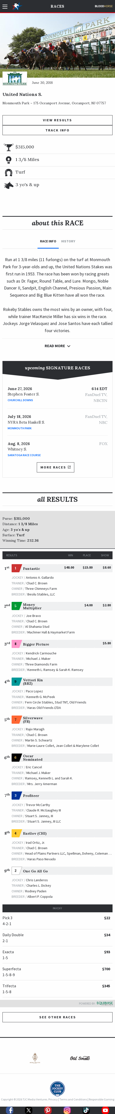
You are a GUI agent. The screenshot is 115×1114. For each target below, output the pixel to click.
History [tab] (68, 241)
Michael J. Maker (38, 658)
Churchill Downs (20, 400)
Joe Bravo (33, 615)
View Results (57, 120)
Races (57, 6)
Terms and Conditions (73, 1099)
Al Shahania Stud (37, 626)
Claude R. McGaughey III (43, 810)
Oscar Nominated (32, 758)
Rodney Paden (35, 891)
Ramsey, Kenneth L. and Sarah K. (49, 778)
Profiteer (31, 795)
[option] (35, 1059)
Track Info (57, 130)
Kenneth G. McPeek (40, 697)
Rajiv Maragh (35, 729)
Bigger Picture (36, 644)
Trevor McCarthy (38, 805)
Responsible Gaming (101, 1099)
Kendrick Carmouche (41, 653)
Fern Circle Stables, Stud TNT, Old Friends (55, 702)
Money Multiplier (32, 606)
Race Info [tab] (48, 241)
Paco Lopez (34, 691)
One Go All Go (35, 871)
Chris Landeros (37, 880)
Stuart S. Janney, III (39, 816)
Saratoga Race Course (24, 455)
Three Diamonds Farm (41, 664)
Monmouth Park (20, 428)
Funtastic (31, 568)
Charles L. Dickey (38, 885)
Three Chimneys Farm (41, 588)
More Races (55, 467)
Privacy (53, 1099)
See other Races (57, 1017)
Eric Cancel (34, 767)
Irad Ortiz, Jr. (35, 842)
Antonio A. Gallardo (40, 577)
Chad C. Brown (36, 583)
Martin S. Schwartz (38, 740)
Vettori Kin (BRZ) (33, 682)
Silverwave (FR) (33, 720)
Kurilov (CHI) (35, 833)
